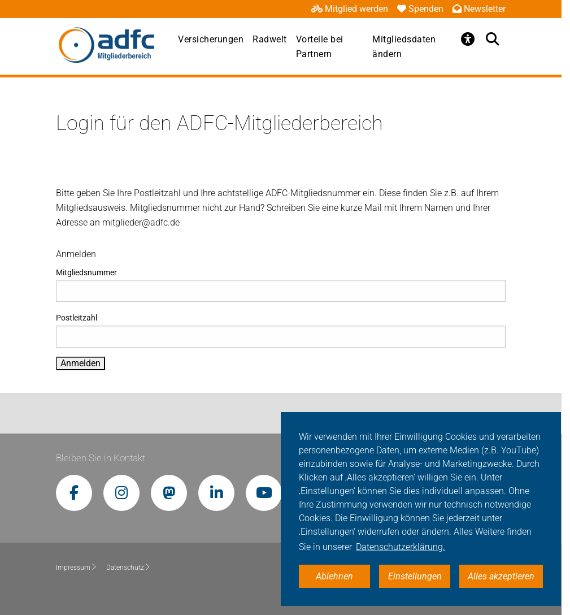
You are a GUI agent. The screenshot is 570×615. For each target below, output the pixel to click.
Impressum (76, 567)
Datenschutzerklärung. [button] (400, 547)
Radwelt (270, 39)
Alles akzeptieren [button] (501, 576)
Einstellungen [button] (415, 576)
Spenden (420, 8)
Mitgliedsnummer (280, 285)
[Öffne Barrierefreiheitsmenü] (468, 39)
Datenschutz (128, 567)
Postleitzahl (280, 330)
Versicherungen (210, 39)
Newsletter (479, 8)
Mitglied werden (349, 8)
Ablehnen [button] (334, 576)
